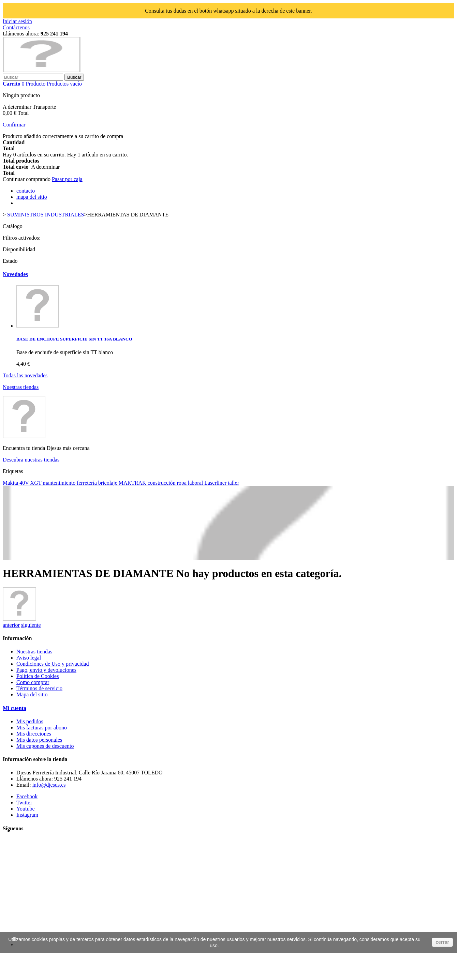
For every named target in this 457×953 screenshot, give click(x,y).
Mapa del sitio (32, 694)
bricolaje (108, 483)
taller (233, 483)
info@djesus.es (49, 785)
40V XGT (31, 483)
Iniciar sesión (17, 21)
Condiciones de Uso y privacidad (52, 664)
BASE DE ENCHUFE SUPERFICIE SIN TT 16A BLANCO (74, 339)
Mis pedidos (29, 721)
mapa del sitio (31, 197)
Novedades (15, 274)
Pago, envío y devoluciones (46, 670)
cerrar (442, 942)
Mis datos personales (39, 740)
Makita (11, 483)
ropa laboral (190, 483)
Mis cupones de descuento (45, 746)
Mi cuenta (14, 708)
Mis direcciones (33, 734)
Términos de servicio (39, 688)
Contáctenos (16, 27)
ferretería (87, 483)
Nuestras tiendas (21, 387)
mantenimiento (60, 483)
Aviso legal (28, 658)
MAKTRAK (133, 483)
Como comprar (32, 682)
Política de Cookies (37, 676)
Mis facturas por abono (41, 727)
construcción (162, 483)
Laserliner (216, 483)
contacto (25, 191)
